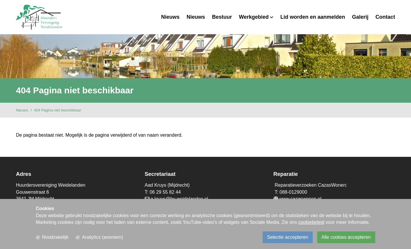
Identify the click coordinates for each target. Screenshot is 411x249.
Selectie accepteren (287, 237)
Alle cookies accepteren (346, 237)
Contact (385, 17)
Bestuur (222, 17)
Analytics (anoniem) (102, 237)
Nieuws (170, 17)
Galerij (360, 17)
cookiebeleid (311, 222)
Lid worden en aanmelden (312, 17)
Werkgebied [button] (256, 17)
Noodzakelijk (55, 237)
